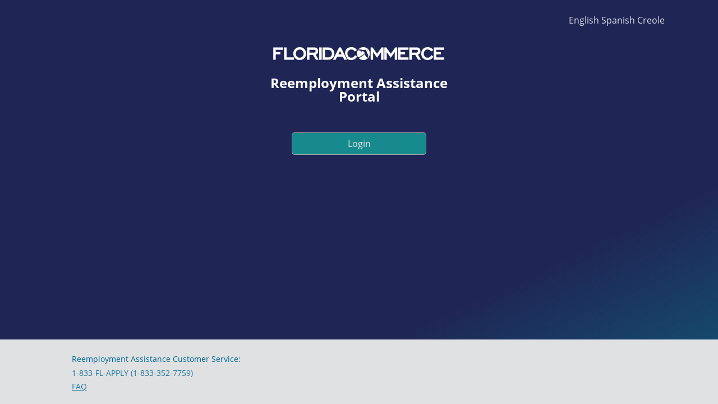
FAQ (79, 386)
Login (359, 143)
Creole (651, 20)
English (584, 20)
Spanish (618, 20)
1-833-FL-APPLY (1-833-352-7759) (132, 373)
